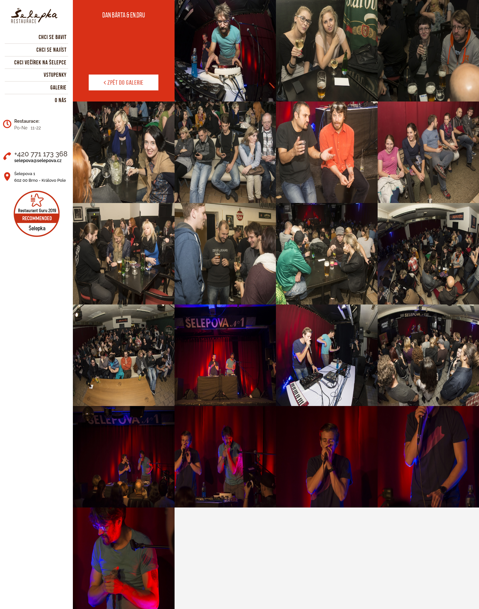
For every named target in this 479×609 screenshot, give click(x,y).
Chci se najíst (51, 50)
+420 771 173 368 (40, 154)
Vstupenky (55, 75)
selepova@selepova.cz (37, 160)
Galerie (58, 87)
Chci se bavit (53, 37)
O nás (61, 100)
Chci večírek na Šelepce (40, 62)
